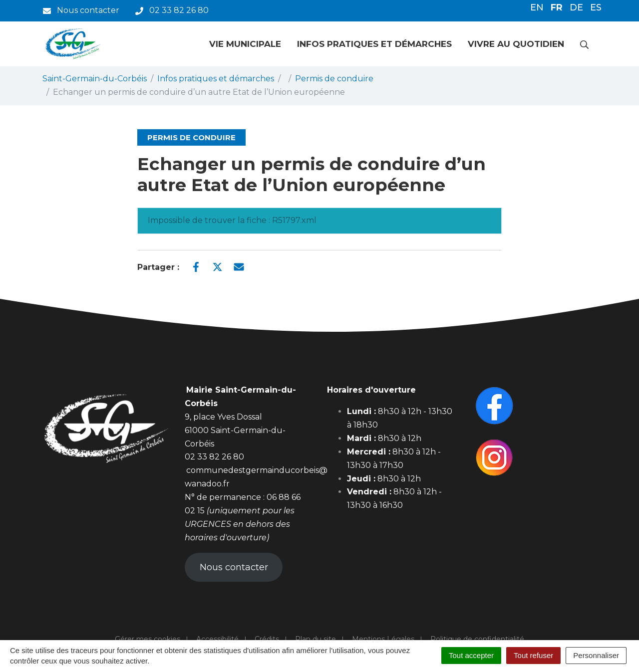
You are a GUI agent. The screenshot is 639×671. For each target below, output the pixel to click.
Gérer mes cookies (147, 639)
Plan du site (315, 639)
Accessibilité (217, 639)
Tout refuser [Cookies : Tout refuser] (533, 655)
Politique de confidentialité (477, 639)
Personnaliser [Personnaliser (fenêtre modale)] (596, 655)
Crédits (267, 639)
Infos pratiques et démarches (374, 44)
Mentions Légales (383, 639)
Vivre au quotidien (516, 44)
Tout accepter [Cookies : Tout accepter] (471, 655)
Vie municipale (245, 44)
